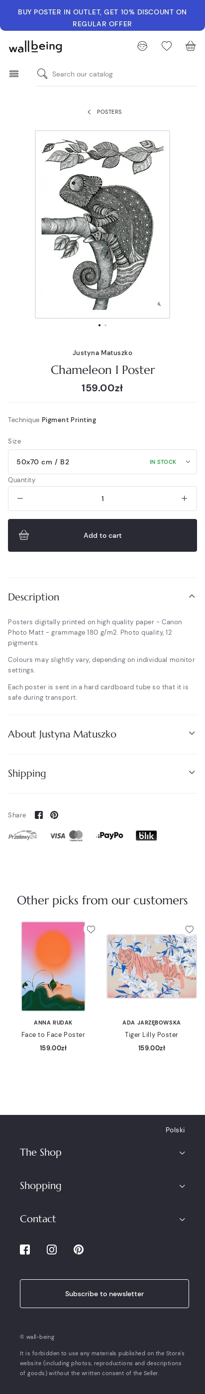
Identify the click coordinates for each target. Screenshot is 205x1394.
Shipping (102, 773)
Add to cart (69, 535)
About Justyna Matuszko (102, 733)
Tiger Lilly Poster (152, 1034)
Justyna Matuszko (103, 353)
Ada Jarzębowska (151, 1022)
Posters (102, 112)
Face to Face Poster (53, 1034)
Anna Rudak (53, 1022)
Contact (38, 1219)
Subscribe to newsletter (104, 1293)
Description (102, 596)
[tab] (102, 597)
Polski (175, 1129)
